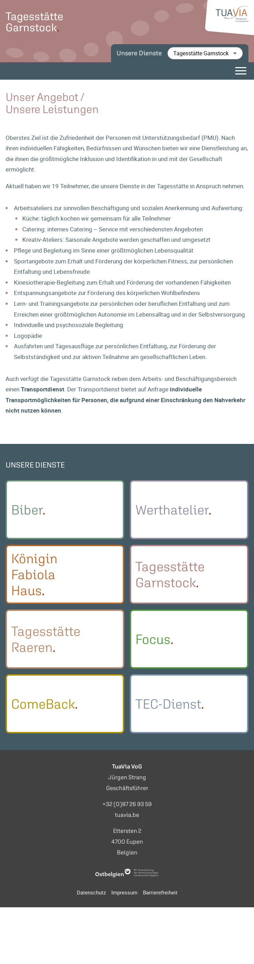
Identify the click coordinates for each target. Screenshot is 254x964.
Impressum (124, 894)
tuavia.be (127, 816)
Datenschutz (91, 894)
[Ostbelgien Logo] (127, 875)
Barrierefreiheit (160, 894)
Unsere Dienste (139, 53)
